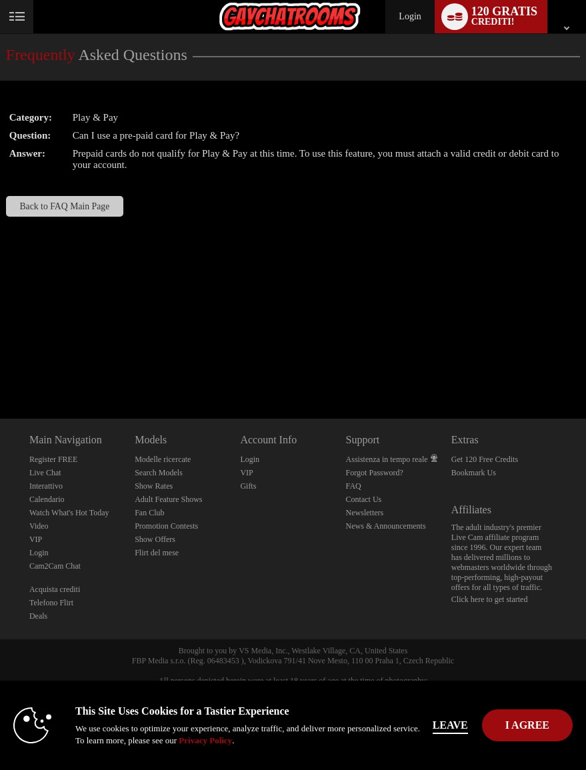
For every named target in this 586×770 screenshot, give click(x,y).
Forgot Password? (374, 472)
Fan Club (149, 512)
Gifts (248, 486)
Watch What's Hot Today (69, 512)
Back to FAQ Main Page (64, 206)
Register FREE (53, 459)
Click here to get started (489, 599)
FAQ (353, 486)
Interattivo (46, 486)
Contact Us (364, 499)
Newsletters (365, 512)
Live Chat (45, 472)
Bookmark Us (473, 472)
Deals (38, 616)
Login (410, 16)
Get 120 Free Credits (484, 459)
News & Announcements (386, 526)
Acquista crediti (54, 589)
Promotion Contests (166, 526)
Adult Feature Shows (168, 499)
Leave (450, 725)
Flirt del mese (157, 552)
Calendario (47, 499)
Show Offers (155, 539)
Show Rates (154, 486)
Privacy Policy (205, 740)
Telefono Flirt (51, 602)
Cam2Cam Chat (55, 566)
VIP (35, 539)
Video (39, 526)
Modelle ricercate (163, 459)
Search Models (159, 472)
